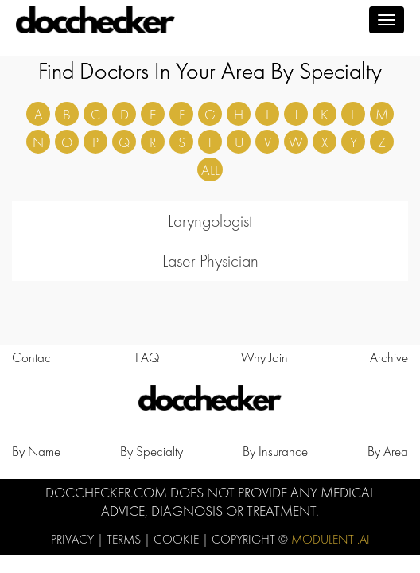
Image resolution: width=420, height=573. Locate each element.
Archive (389, 357)
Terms (125, 539)
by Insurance (275, 451)
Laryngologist (210, 220)
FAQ (147, 357)
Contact (32, 357)
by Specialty (151, 451)
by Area (388, 451)
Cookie (178, 539)
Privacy (74, 539)
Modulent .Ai (330, 539)
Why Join (264, 357)
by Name (36, 451)
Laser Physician (210, 260)
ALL (210, 170)
